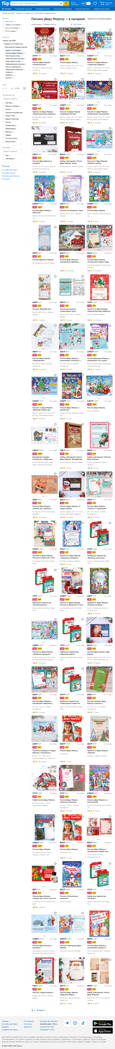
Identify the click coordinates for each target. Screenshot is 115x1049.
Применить (24, 88)
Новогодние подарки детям (45, 13)
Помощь (5, 1021)
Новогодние (15, 61)
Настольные (14, 56)
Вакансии (28, 1027)
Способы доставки (9, 170)
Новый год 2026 (8, 13)
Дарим (13, 119)
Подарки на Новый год (24, 13)
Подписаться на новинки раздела (99, 19)
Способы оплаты (8, 173)
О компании (29, 1021)
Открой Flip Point (82, 9)
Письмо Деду (16, 53)
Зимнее (15, 112)
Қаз (83, 3)
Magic (11, 116)
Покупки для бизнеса (11, 176)
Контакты (6, 179)
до (16, 88)
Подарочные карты (102, 9)
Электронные (16, 58)
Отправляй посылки (23, 9)
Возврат (5, 1027)
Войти (73, 3)
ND (10, 103)
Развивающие (16, 64)
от (7, 88)
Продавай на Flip (43, 9)
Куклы (14, 67)
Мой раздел (75, 4)
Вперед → (41, 1010)
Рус (88, 3)
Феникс (14, 106)
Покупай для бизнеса (63, 9)
